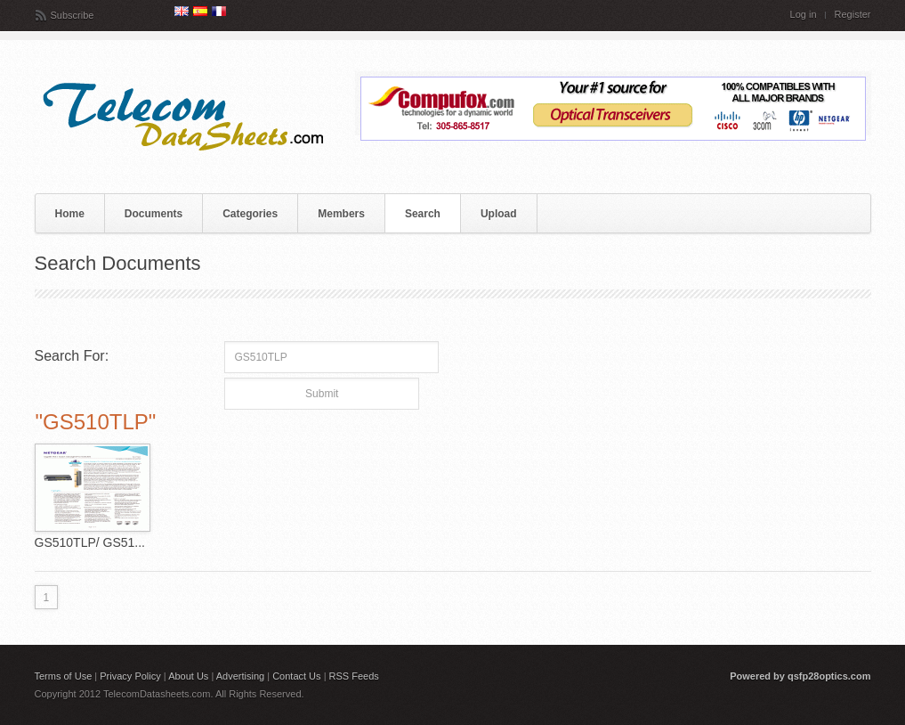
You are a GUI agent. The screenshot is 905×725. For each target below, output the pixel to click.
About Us (188, 676)
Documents (153, 214)
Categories (250, 214)
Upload (499, 214)
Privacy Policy (130, 676)
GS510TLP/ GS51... (90, 542)
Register (853, 15)
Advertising (240, 676)
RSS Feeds (354, 676)
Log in (803, 15)
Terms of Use (64, 676)
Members (341, 214)
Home (70, 214)
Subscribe (72, 15)
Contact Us (296, 676)
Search (422, 214)
